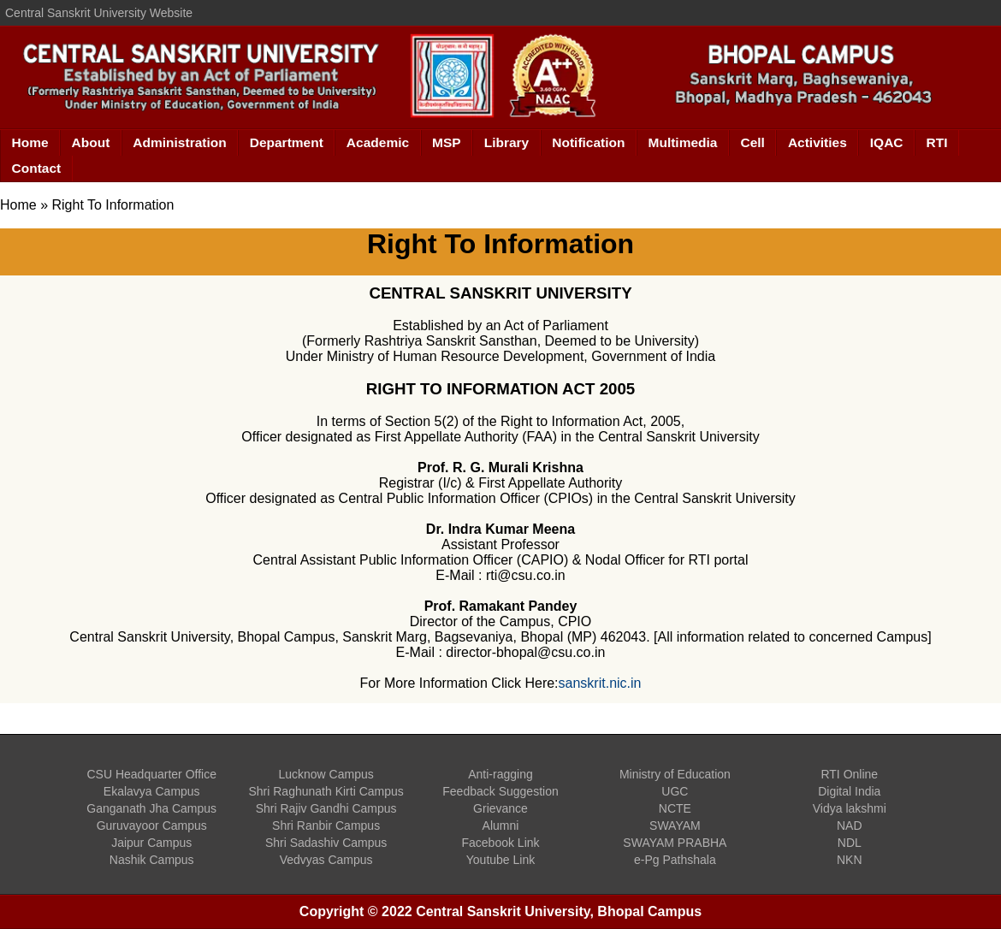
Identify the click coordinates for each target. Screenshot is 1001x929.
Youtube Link (500, 860)
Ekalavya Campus (152, 791)
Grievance (500, 808)
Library (507, 142)
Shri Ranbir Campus (326, 825)
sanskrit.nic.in (600, 683)
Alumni (501, 825)
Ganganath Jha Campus (151, 808)
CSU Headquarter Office (151, 774)
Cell (752, 142)
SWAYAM (675, 825)
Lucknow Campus (325, 774)
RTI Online (849, 774)
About (91, 142)
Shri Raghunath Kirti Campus (325, 791)
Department (286, 142)
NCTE (675, 808)
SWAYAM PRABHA (674, 842)
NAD (849, 825)
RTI (937, 142)
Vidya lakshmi (849, 808)
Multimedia (683, 142)
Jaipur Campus (151, 842)
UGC (674, 791)
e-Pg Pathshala (675, 860)
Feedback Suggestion (500, 791)
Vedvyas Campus (326, 860)
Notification (588, 142)
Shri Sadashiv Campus (326, 842)
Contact (37, 168)
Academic (377, 142)
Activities (817, 142)
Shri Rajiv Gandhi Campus (326, 808)
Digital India (849, 791)
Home (30, 142)
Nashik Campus (152, 860)
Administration (179, 142)
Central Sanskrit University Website (98, 13)
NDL (850, 842)
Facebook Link (500, 842)
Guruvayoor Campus (152, 825)
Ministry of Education (675, 774)
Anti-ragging (500, 774)
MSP (446, 142)
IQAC (886, 142)
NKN (849, 860)
